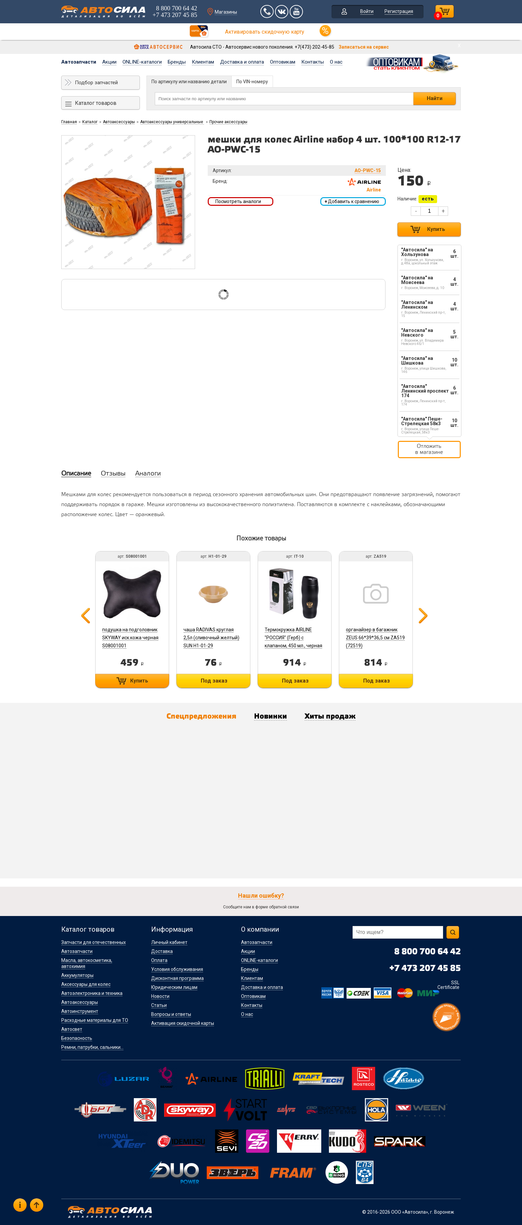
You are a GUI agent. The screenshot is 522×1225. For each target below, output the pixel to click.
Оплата (159, 960)
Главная (69, 122)
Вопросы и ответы (171, 1014)
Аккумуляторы (77, 975)
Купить (436, 229)
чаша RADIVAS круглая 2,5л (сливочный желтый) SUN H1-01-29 (211, 637)
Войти (367, 11)
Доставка (162, 951)
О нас (336, 62)
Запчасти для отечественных (93, 942)
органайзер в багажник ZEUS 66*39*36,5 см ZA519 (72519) (375, 637)
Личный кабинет (169, 942)
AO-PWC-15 (368, 170)
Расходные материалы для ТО (94, 1020)
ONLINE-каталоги (142, 62)
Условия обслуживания (177, 969)
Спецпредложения (201, 716)
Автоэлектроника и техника (92, 993)
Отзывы (113, 474)
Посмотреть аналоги (238, 201)
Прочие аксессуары (228, 122)
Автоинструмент (79, 1011)
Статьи (159, 1005)
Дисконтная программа (177, 978)
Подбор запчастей (96, 83)
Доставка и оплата (242, 62)
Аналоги (148, 474)
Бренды (177, 62)
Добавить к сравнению (352, 201)
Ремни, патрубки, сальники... (92, 1047)
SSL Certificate (448, 985)
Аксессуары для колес (86, 984)
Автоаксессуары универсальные (172, 122)
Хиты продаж (330, 716)
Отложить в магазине (429, 449)
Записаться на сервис (364, 47)
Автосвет (71, 1029)
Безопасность (76, 1038)
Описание (76, 474)
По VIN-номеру (252, 81)
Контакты (312, 62)
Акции (109, 62)
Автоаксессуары (119, 122)
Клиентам (203, 62)
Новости (160, 996)
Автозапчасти (78, 62)
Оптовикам (282, 62)
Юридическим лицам (174, 987)
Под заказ (214, 681)
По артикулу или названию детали (189, 81)
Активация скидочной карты (182, 1023)
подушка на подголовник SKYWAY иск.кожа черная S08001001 (130, 637)
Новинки (270, 716)
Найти (434, 98)
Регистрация (399, 11)
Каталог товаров (96, 103)
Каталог (90, 122)
